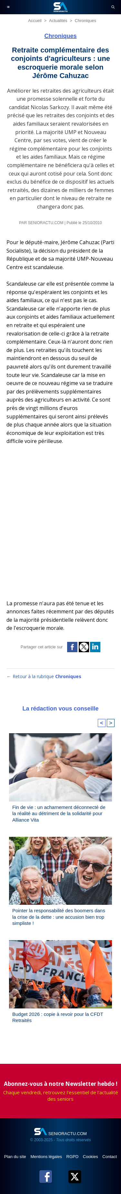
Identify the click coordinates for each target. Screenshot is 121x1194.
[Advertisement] (60, 525)
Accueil (35, 20)
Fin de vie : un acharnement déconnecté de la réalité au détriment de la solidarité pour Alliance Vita (59, 813)
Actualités (58, 20)
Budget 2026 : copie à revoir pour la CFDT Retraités (57, 1017)
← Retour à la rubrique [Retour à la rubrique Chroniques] (43, 676)
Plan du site (15, 1156)
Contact (109, 1156)
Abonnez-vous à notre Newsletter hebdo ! (60, 1083)
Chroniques (85, 20)
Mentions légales (46, 1156)
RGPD (73, 1156)
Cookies (91, 1156)
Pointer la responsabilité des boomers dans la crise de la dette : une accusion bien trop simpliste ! (58, 917)
